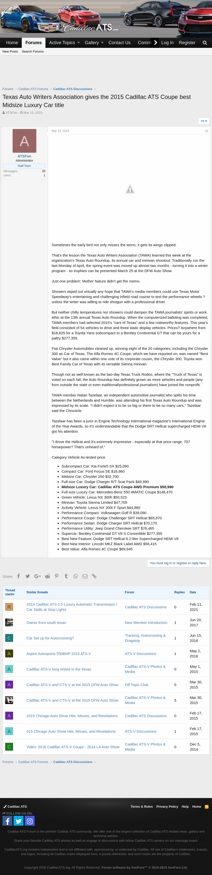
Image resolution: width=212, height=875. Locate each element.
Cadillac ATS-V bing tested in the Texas (58, 667)
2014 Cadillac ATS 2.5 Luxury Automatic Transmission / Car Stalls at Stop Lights (71, 604)
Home (12, 42)
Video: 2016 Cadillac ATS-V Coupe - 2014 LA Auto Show (72, 745)
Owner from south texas (46, 620)
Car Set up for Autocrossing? (50, 636)
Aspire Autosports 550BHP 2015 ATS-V (58, 651)
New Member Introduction (146, 620)
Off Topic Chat (136, 682)
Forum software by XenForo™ (145, 865)
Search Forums (33, 51)
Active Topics (62, 42)
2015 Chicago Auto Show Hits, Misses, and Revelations (72, 713)
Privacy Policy (167, 804)
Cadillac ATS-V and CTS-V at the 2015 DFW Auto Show (72, 682)
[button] (78, 43)
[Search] (205, 43)
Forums (33, 42)
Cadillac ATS (15, 804)
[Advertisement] (106, 74)
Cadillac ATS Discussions (146, 605)
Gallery (92, 42)
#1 (205, 131)
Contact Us (119, 42)
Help (185, 804)
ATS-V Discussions (140, 651)
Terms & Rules (141, 804)
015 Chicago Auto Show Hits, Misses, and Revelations (71, 729)
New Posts (10, 51)
